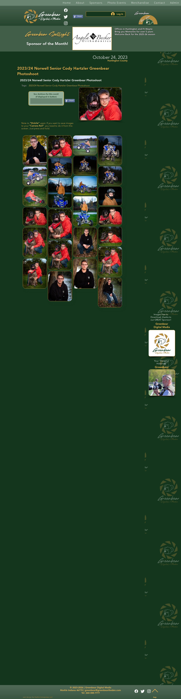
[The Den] (148, 20)
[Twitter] (65, 16)
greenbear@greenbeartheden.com (103, 690)
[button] (80, 3)
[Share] (78, 16)
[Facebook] (65, 10)
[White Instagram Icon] (65, 23)
